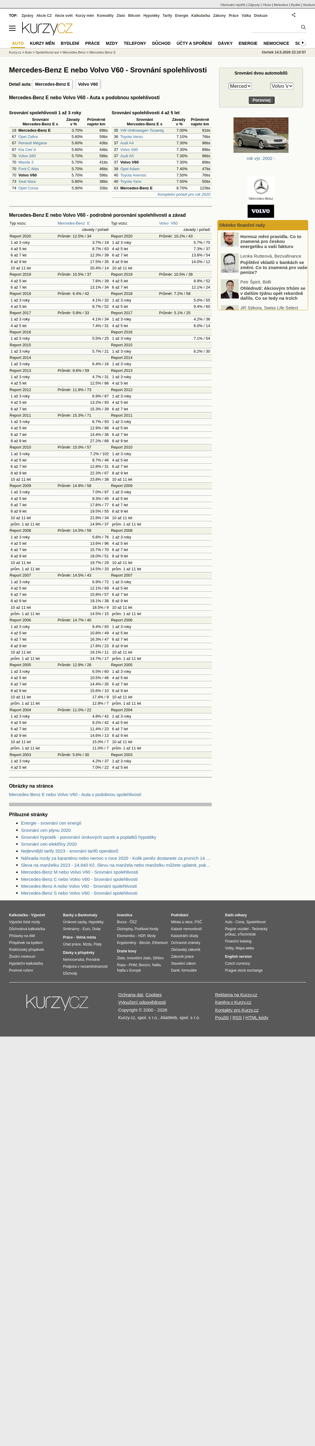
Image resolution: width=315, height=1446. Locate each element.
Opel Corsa (28, 188)
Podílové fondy (146, 929)
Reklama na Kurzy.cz (236, 994)
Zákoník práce (182, 956)
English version (238, 956)
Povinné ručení (21, 970)
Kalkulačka (200, 16)
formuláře (189, 970)
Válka (246, 16)
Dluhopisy (125, 929)
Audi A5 (127, 156)
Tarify (167, 16)
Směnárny (71, 929)
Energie (181, 16)
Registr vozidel (237, 929)
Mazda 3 (25, 162)
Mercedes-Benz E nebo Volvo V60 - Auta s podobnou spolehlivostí (75, 794)
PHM (133, 965)
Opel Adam (130, 169)
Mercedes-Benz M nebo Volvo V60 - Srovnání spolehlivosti (79, 872)
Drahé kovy (126, 951)
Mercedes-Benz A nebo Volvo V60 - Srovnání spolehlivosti (79, 886)
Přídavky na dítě (22, 936)
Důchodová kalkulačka (27, 929)
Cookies (154, 994)
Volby (229, 948)
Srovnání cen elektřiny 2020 (49, 844)
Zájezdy (254, 5)
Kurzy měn (85, 16)
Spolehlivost (256, 922)
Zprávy (27, 16)
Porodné (93, 959)
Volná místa (86, 937)
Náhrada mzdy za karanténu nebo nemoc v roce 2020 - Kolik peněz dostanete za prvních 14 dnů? (116, 858)
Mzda (87, 944)
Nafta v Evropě (129, 970)
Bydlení (70, 43)
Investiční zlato (139, 958)
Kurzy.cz (15, 52)
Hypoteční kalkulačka (26, 963)
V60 (174, 223)
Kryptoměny (126, 943)
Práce (234, 16)
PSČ (198, 922)
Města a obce (182, 922)
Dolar (96, 929)
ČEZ (133, 922)
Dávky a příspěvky (78, 953)
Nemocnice (276, 43)
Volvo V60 (88, 84)
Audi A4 (127, 143)
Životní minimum (22, 956)
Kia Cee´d (27, 149)
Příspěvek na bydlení (26, 943)
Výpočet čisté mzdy (24, 922)
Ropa (121, 965)
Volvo (164, 223)
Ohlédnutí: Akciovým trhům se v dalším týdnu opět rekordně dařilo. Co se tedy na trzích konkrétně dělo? (272, 301)
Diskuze (261, 16)
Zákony (219, 16)
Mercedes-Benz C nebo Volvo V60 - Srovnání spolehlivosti (79, 879)
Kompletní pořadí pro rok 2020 (184, 194)
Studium (309, 5)
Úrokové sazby (74, 922)
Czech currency (237, 963)
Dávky (225, 43)
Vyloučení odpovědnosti (142, 1002)
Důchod (161, 43)
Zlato (121, 16)
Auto (28, 52)
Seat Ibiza (27, 181)
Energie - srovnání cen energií (51, 823)
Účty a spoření (194, 43)
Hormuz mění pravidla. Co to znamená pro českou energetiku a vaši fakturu (270, 247)
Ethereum (160, 943)
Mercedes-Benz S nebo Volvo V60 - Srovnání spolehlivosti (79, 893)
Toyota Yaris (130, 181)
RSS (237, 1017)
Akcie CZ (44, 16)
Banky (68, 915)
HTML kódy (256, 1017)
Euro (86, 929)
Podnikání (179, 915)
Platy (98, 944)
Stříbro (158, 958)
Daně (175, 970)
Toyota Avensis (133, 175)
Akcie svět (64, 16)
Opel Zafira (28, 136)
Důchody (70, 973)
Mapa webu (245, 948)
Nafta (156, 965)
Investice (124, 915)
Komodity (105, 16)
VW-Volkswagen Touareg (142, 130)
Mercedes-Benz (71, 223)
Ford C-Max (28, 169)
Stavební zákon (183, 963)
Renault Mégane (32, 143)
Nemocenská (73, 959)
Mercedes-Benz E (52, 84)
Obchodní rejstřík (233, 5)
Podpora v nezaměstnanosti (85, 966)
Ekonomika (126, 936)
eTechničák (247, 934)
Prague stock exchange (243, 970)
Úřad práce (72, 944)
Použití (222, 1017)
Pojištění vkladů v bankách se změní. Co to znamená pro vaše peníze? (273, 272)
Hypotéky (151, 16)
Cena (240, 922)
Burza (121, 922)
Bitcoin (134, 16)
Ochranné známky (185, 943)
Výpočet (38, 915)
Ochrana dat (130, 994)
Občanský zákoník (185, 950)
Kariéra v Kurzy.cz (233, 1002)
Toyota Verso (131, 136)
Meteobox (281, 5)
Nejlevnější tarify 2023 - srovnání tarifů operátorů (69, 850)
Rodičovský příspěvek (26, 950)
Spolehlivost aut (47, 52)
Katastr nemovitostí (186, 929)
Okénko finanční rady (242, 225)
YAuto (266, 5)
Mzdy (112, 43)
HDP (141, 936)
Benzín (144, 965)
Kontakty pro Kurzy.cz (237, 1010)
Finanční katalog (238, 941)
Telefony (135, 43)
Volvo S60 (27, 156)
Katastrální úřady (184, 936)
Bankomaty (87, 915)
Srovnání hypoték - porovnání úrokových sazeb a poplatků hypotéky (88, 837)
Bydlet (295, 5)
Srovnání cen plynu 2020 (46, 830)
